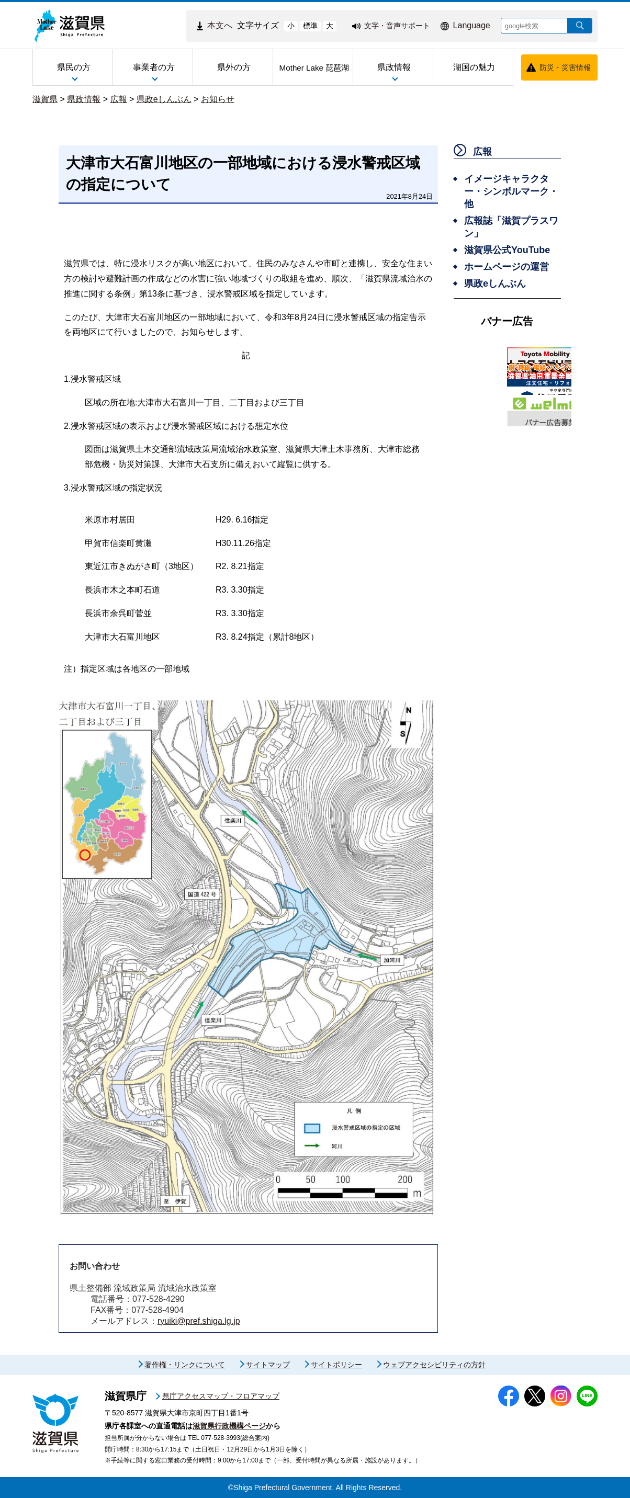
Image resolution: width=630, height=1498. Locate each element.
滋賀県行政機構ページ (229, 1426)
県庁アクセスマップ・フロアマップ (220, 1396)
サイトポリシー (336, 1364)
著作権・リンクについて (184, 1364)
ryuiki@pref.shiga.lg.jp (199, 1321)
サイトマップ (268, 1364)
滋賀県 (45, 99)
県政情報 (83, 99)
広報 (118, 99)
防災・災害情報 (565, 67)
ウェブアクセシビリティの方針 (434, 1364)
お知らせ (217, 99)
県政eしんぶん (164, 99)
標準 (310, 25)
